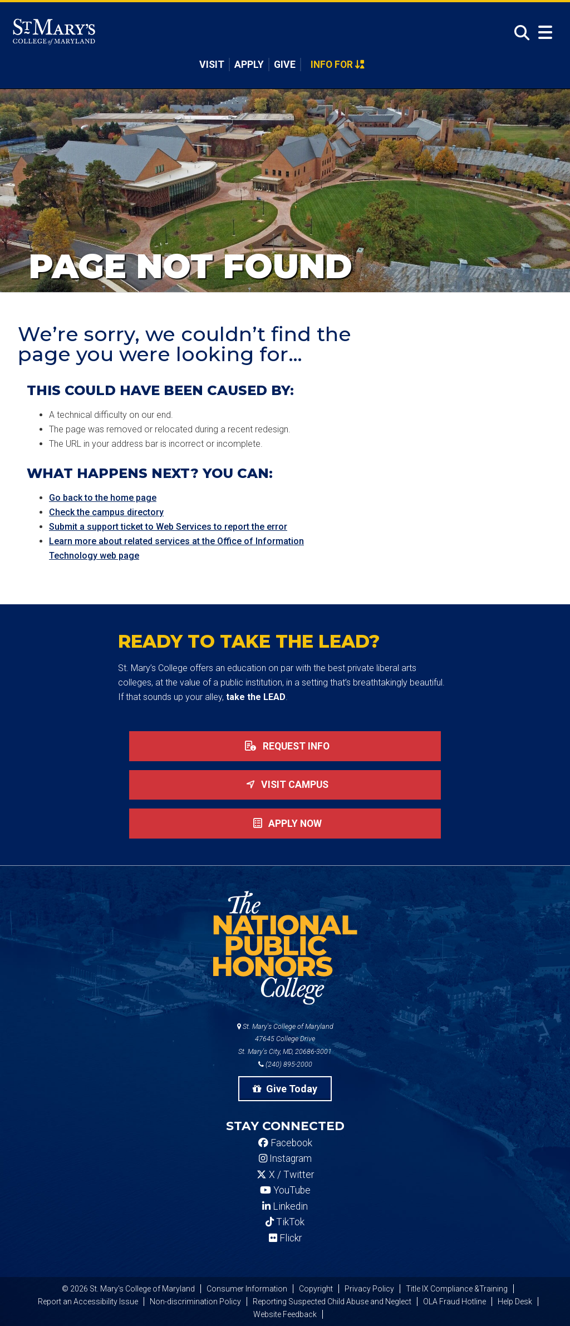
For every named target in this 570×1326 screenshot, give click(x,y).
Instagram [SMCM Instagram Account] (285, 1158)
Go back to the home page (102, 497)
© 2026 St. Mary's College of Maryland (128, 1288)
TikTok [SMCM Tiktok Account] (285, 1222)
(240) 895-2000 (285, 1064)
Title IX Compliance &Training (457, 1288)
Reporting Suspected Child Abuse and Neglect (332, 1301)
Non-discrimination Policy (195, 1301)
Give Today (285, 1089)
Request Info (285, 746)
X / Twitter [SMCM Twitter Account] (285, 1174)
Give (285, 64)
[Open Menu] (545, 33)
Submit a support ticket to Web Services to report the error (168, 526)
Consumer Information (247, 1288)
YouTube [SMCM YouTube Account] (285, 1190)
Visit (211, 64)
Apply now (285, 823)
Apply (249, 64)
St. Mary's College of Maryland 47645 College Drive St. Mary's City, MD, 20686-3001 (285, 1039)
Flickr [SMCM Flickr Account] (285, 1238)
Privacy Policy (369, 1288)
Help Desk (515, 1301)
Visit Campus (285, 784)
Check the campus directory (106, 512)
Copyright (316, 1288)
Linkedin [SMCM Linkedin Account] (285, 1206)
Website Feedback (285, 1314)
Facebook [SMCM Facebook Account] (285, 1142)
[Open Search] (518, 33)
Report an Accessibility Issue (88, 1301)
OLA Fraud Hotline (454, 1301)
